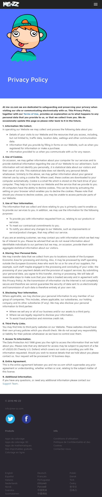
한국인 (73, 486)
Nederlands (11, 483)
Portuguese (43, 479)
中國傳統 (42, 493)
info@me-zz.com (14, 408)
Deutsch (41, 472)
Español (9, 476)
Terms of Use (31, 113)
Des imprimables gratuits (18, 448)
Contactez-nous (62, 448)
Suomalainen (12, 493)
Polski (73, 472)
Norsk (8, 486)
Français (42, 476)
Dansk (73, 476)
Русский (41, 486)
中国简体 (42, 490)
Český (73, 483)
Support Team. (10, 383)
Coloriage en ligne (15, 452)
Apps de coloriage (14, 438)
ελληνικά (42, 483)
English (9, 472)
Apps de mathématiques (18, 445)
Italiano (9, 479)
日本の (73, 490)
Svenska (9, 490)
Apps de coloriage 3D (16, 441)
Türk (72, 479)
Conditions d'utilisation (66, 438)
